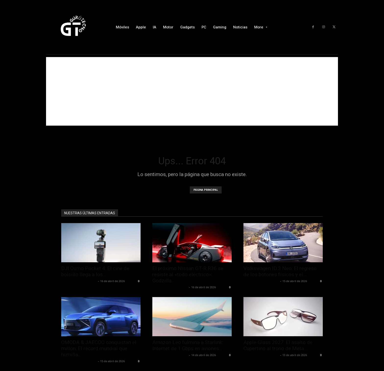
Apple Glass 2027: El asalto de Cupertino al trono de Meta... (277, 345)
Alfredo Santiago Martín (79, 281)
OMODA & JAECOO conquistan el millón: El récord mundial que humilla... (98, 348)
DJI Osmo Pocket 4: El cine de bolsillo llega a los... (95, 271)
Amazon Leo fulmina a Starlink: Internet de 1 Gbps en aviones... (187, 345)
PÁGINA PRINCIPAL (205, 189)
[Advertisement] (192, 91)
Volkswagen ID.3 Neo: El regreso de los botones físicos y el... (280, 271)
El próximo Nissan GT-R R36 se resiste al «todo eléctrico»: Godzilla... (187, 274)
